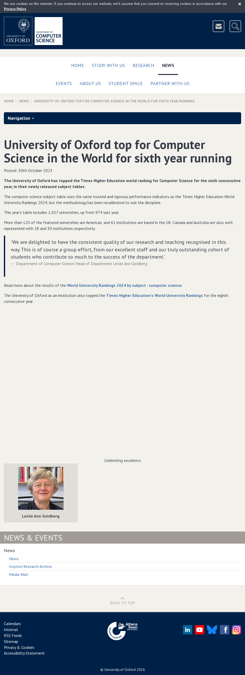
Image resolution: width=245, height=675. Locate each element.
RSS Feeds (13, 635)
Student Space (126, 83)
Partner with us (169, 83)
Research (143, 65)
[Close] (239, 4)
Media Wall (18, 574)
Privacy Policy (15, 8)
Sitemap (11, 641)
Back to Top (122, 600)
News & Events (33, 537)
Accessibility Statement (24, 653)
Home (77, 65)
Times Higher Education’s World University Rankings (154, 295)
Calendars (12, 623)
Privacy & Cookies (19, 647)
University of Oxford (120, 669)
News (170, 64)
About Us (90, 83)
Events (64, 83)
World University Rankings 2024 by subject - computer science (124, 285)
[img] (41, 488)
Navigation (21, 118)
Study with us (108, 65)
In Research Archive (30, 566)
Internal (11, 629)
